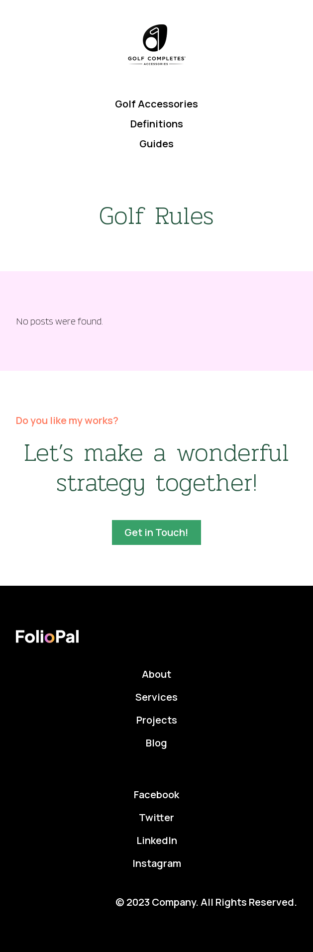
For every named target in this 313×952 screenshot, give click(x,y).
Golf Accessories (156, 103)
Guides (156, 143)
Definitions (156, 123)
